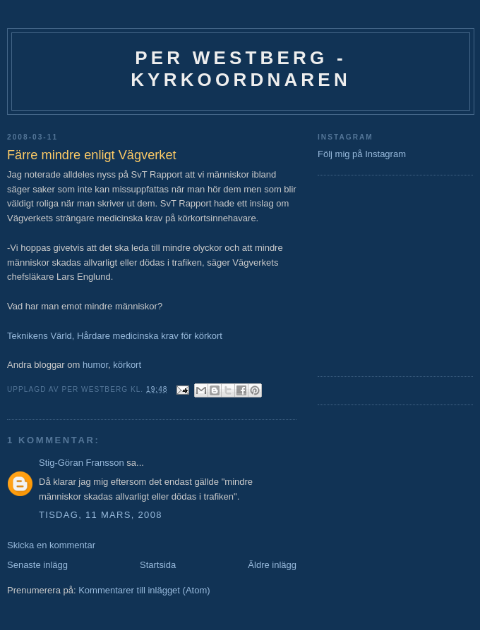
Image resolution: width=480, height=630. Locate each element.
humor (95, 364)
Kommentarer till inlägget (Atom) (144, 590)
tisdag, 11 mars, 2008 (100, 514)
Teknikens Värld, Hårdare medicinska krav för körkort (114, 336)
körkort (127, 364)
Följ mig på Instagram (362, 154)
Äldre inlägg (272, 565)
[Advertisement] (360, 274)
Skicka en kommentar (51, 545)
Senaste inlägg (37, 565)
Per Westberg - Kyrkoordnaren (241, 68)
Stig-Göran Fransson (81, 462)
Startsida (158, 565)
